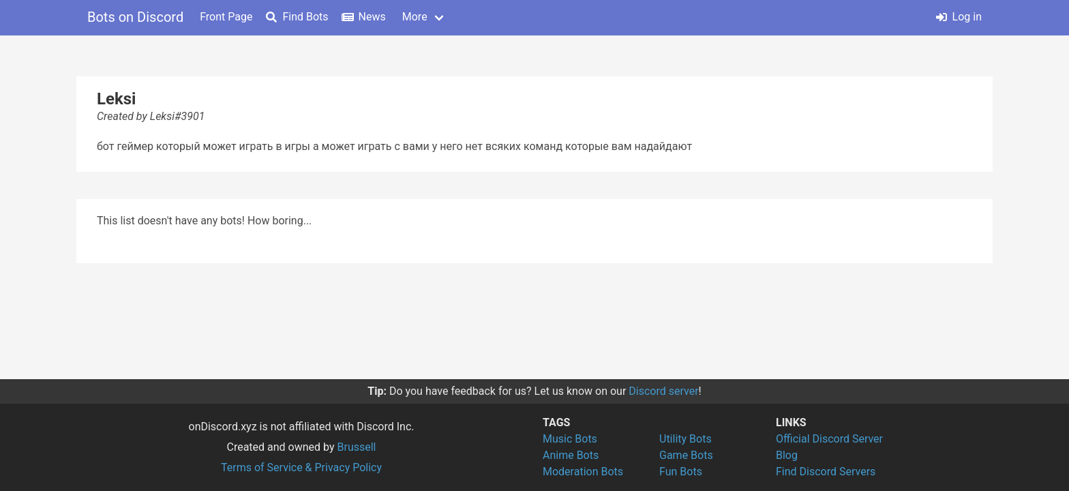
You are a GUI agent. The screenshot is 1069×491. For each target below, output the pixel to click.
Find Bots (297, 16)
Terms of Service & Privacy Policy (301, 467)
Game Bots (686, 455)
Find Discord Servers (825, 471)
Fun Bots (680, 471)
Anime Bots (571, 455)
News (364, 16)
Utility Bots (685, 438)
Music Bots (570, 438)
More (414, 16)
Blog (787, 455)
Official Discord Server (829, 438)
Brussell (356, 447)
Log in (959, 16)
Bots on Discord (135, 17)
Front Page (226, 16)
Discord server (663, 391)
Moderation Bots (583, 471)
